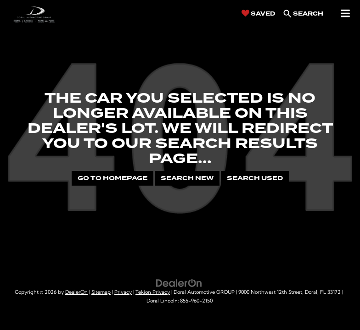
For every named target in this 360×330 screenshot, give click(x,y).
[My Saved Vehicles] (258, 13)
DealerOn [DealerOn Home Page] (76, 292)
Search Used (255, 178)
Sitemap (101, 292)
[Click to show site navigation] (345, 14)
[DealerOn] (179, 283)
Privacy (123, 292)
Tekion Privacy (152, 292)
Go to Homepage (112, 178)
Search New (187, 178)
